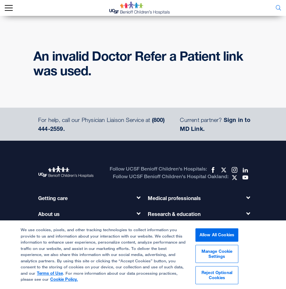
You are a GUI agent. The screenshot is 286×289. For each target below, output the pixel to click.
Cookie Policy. (64, 282)
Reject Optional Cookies (216, 278)
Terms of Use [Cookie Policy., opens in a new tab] (50, 275)
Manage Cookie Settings (217, 256)
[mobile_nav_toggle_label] (9, 8)
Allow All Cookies (217, 237)
